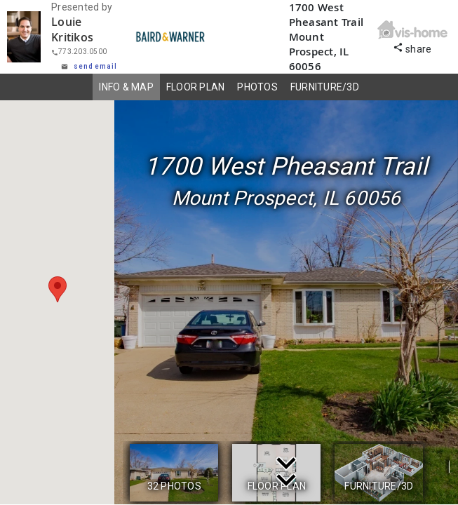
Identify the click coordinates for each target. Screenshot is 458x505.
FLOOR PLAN (195, 87)
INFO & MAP (126, 87)
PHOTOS (257, 87)
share (412, 47)
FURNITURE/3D (324, 87)
